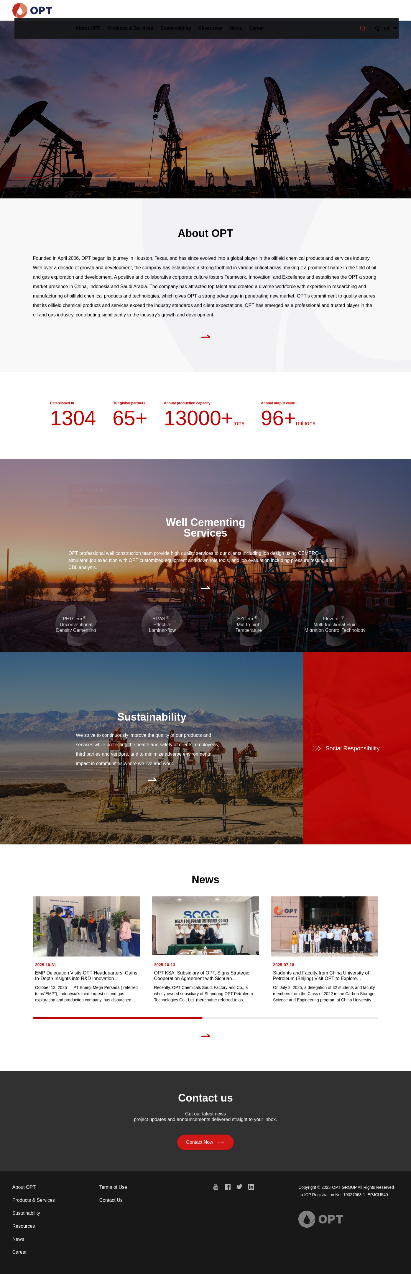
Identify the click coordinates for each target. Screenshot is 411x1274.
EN (386, 10)
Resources (239, 10)
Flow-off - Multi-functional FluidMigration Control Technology (335, 624)
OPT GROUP (344, 1187)
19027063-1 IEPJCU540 (365, 1194)
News (264, 10)
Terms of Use (113, 1187)
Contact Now (205, 1144)
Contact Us (111, 1200)
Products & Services (159, 10)
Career (284, 10)
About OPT (116, 10)
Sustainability (204, 10)
